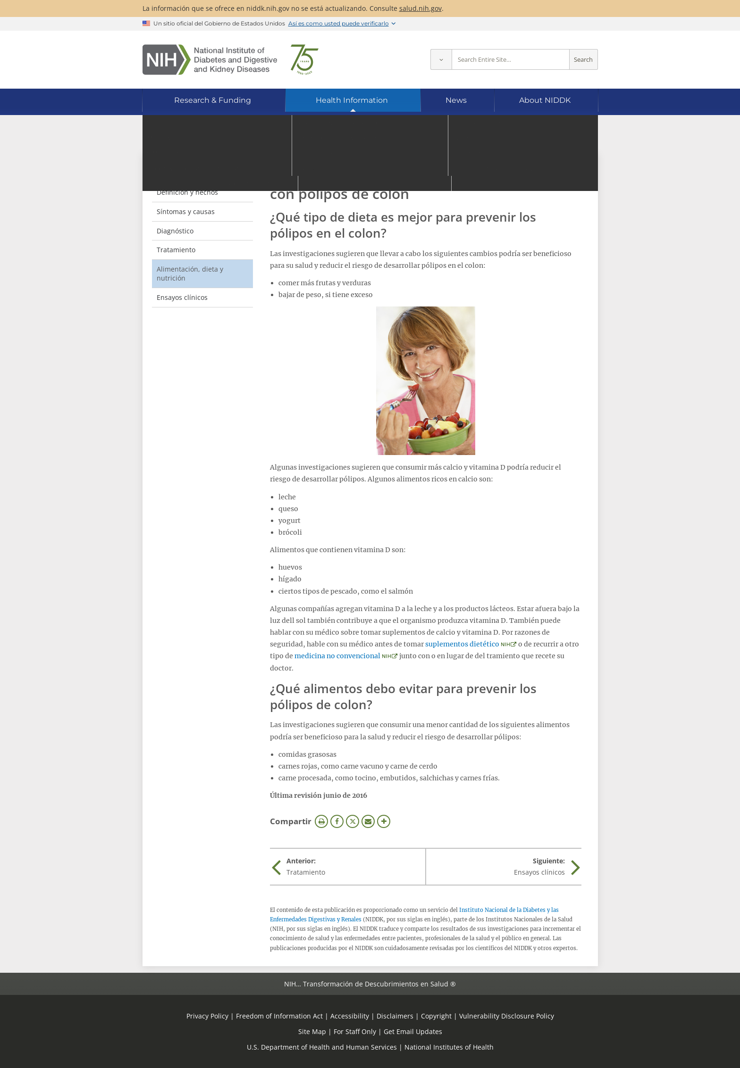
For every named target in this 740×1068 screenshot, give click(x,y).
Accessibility (349, 1015)
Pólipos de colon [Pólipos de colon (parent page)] (192, 172)
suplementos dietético (462, 644)
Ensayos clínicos (182, 297)
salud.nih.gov (420, 8)
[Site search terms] (511, 59)
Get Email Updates (413, 1031)
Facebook (337, 821)
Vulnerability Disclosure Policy (506, 1015)
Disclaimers (395, 1015)
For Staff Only (355, 1031)
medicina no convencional (337, 656)
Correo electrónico (368, 821)
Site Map (312, 1031)
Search (583, 60)
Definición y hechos (187, 192)
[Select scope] (441, 59)
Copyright (436, 1015)
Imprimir (321, 821)
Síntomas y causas (186, 211)
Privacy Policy (207, 1015)
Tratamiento (176, 249)
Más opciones (383, 821)
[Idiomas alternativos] (565, 138)
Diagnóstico (175, 230)
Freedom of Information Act (279, 1015)
